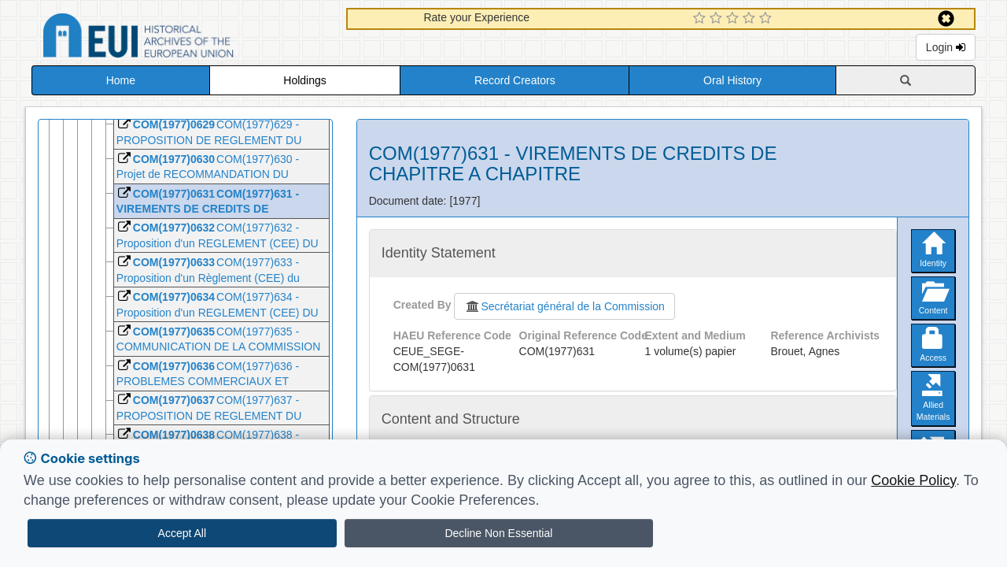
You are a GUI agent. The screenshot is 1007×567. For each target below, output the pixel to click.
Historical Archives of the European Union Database (182, 38)
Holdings (304, 80)
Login (945, 47)
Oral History (732, 80)
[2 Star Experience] (718, 18)
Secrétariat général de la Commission (564, 306)
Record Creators (514, 80)
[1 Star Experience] (701, 18)
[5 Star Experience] (767, 18)
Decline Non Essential (498, 533)
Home (120, 80)
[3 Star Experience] (734, 18)
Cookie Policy (913, 480)
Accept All (182, 533)
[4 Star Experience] (751, 18)
